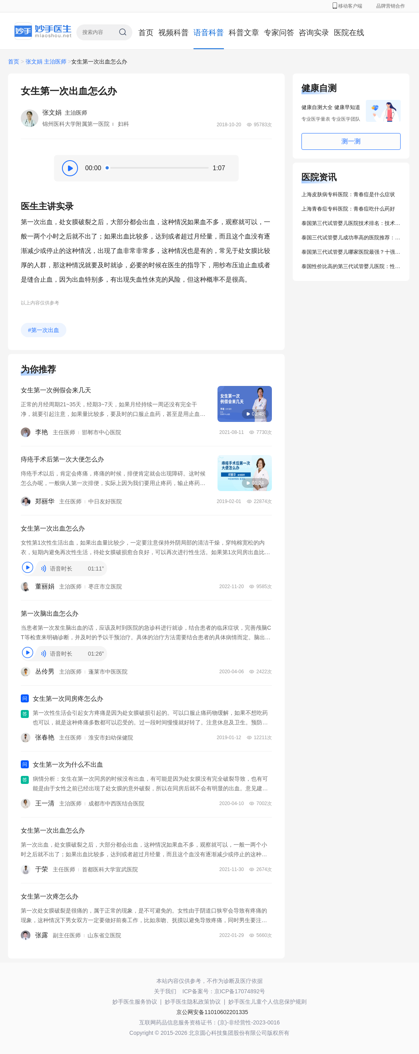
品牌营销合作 (390, 6)
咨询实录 (314, 32)
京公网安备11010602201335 (212, 1012)
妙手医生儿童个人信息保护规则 (267, 1001)
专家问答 (279, 32)
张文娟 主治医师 (46, 61)
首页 (146, 32)
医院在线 (349, 32)
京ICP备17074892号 (239, 991)
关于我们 (165, 991)
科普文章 (244, 32)
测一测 (351, 141)
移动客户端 (347, 6)
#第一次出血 (43, 330)
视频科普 (173, 32)
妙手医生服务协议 (134, 1001)
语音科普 (209, 32)
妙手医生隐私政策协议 (193, 1001)
